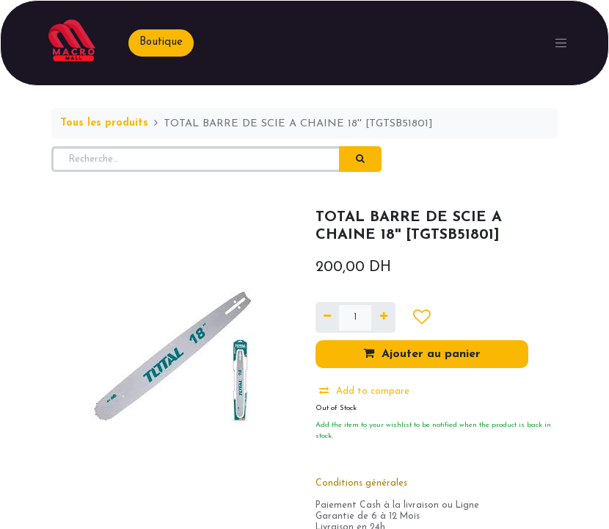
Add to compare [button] (364, 391)
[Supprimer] (327, 317)
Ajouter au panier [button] (422, 353)
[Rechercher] (360, 159)
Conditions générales (361, 483)
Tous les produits (104, 123)
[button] (421, 317)
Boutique (161, 42)
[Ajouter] (383, 317)
